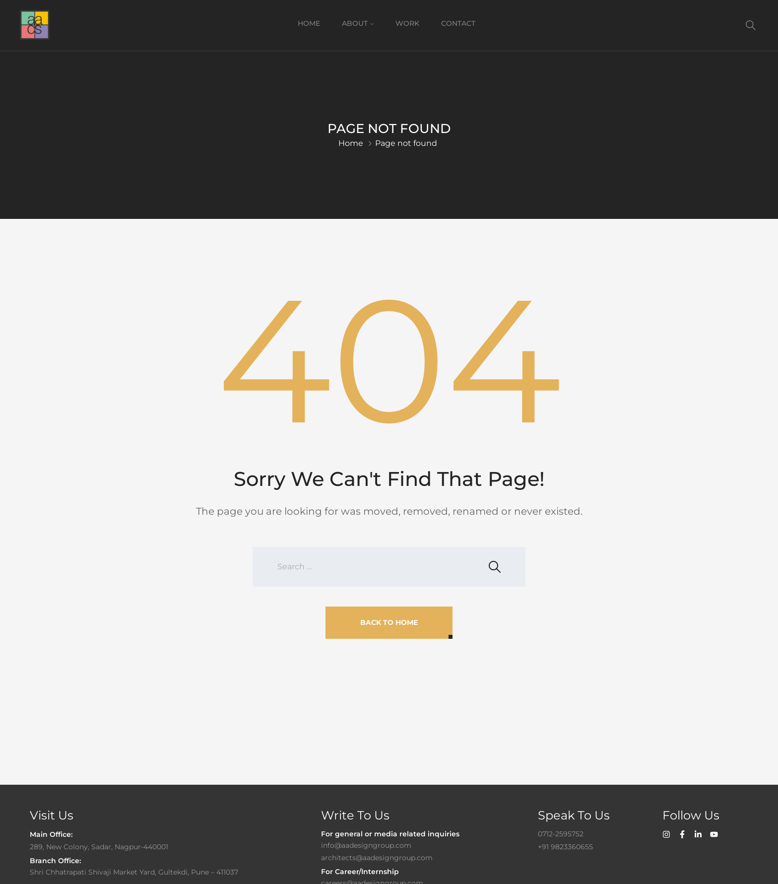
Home (309, 23)
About (355, 23)
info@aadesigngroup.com (366, 845)
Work (407, 23)
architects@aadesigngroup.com (377, 857)
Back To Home (389, 622)
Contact (458, 23)
